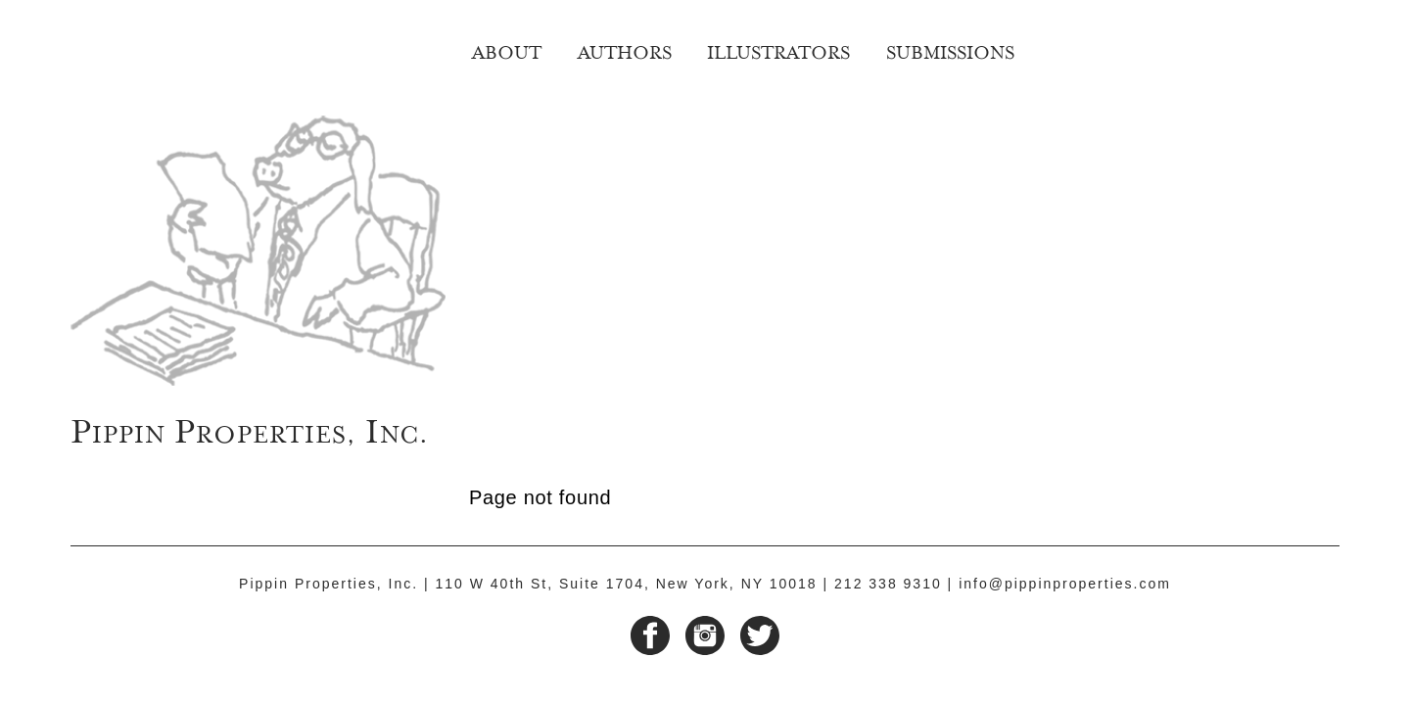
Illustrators (778, 50)
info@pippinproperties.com (1065, 583)
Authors (625, 50)
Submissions (950, 50)
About (506, 50)
